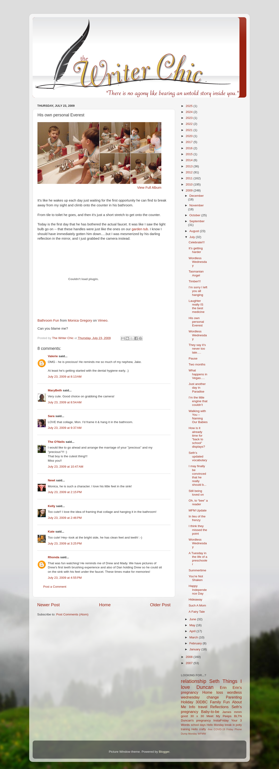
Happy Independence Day (198, 589)
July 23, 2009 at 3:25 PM (65, 543)
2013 (190, 166)
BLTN (238, 716)
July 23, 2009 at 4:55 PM (65, 577)
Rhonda (53, 557)
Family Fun (220, 702)
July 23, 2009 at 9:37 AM (65, 427)
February (196, 643)
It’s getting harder (196, 250)
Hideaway (195, 599)
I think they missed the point (198, 529)
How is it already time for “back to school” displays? (197, 437)
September (197, 221)
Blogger (164, 751)
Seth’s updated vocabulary (198, 456)
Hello (194, 729)
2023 (190, 118)
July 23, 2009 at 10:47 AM (65, 466)
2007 (190, 663)
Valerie (53, 356)
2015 (190, 154)
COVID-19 (219, 729)
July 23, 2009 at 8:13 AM (65, 376)
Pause (193, 358)
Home (105, 604)
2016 (190, 148)
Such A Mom (197, 605)
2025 (190, 106)
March (194, 637)
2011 (190, 178)
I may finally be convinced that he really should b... (197, 475)
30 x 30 (197, 716)
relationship (193, 681)
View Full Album (149, 187)
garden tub (140, 229)
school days (198, 725)
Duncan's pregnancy (196, 720)
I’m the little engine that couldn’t (198, 401)
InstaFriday (221, 720)
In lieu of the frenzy (197, 518)
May (192, 625)
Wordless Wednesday (198, 261)
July (192, 237)
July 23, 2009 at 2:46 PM (65, 517)
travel (202, 707)
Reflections (219, 707)
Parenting (234, 697)
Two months (197, 364)
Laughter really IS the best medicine (197, 306)
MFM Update (198, 510)
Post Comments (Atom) (72, 614)
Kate (51, 531)
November (196, 205)
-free (209, 729)
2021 (190, 130)
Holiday (187, 702)
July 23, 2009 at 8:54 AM (65, 402)
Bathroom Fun (48, 320)
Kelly (51, 506)
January (195, 649)
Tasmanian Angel (196, 273)
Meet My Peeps (219, 716)
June (193, 619)
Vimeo (102, 320)
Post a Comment (54, 586)
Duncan (205, 687)
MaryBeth (55, 390)
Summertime (197, 570)
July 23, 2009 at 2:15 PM (65, 492)
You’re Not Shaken (196, 578)
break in (230, 725)
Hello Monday (215, 725)
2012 (190, 172)
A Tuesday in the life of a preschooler (198, 558)
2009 (190, 190)
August (194, 231)
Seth (214, 681)
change (213, 697)
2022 (190, 124)
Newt (51, 480)
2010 (190, 184)
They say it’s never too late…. (197, 348)
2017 (190, 142)
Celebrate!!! (197, 242)
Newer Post (48, 604)
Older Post (160, 604)
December (196, 195)
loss (219, 692)
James (226, 712)
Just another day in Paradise (197, 387)
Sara (51, 416)
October (195, 215)
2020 (190, 136)
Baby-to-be (210, 712)
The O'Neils (56, 441)
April (192, 631)
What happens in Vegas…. (198, 374)
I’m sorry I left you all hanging (198, 291)
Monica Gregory (80, 320)
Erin (223, 687)
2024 (190, 112)
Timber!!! (195, 281)
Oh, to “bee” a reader (198, 502)
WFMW (202, 733)
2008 (190, 657)
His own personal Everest (196, 321)
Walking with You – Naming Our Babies (198, 416)
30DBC (202, 702)
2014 (190, 160)
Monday (192, 733)
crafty (202, 729)
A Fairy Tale (197, 611)
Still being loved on (196, 492)
